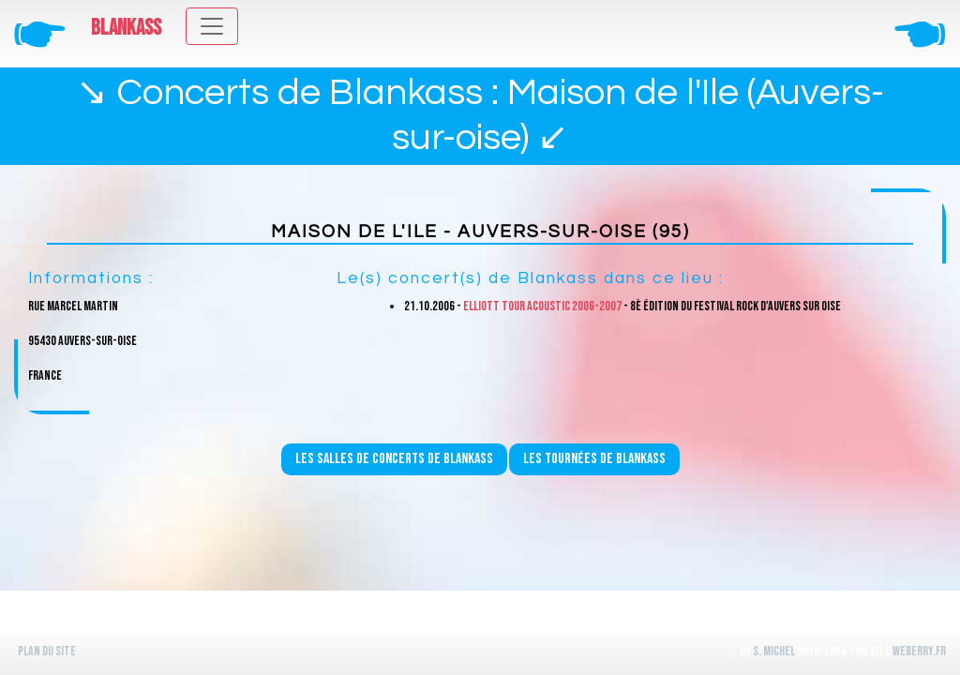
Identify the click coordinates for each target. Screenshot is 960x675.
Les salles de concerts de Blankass (394, 459)
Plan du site (47, 651)
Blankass (126, 28)
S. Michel (774, 651)
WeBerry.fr (919, 651)
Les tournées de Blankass (594, 459)
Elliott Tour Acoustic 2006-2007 (542, 306)
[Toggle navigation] (212, 26)
